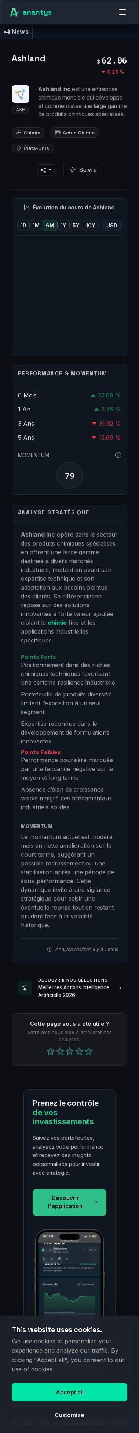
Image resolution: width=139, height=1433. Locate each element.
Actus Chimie (75, 133)
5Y (76, 225)
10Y (90, 225)
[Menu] (122, 12)
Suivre (83, 169)
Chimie (28, 133)
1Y (63, 225)
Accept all (70, 1392)
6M (50, 225)
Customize (69, 1415)
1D (23, 225)
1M (36, 225)
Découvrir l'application (73, 1202)
